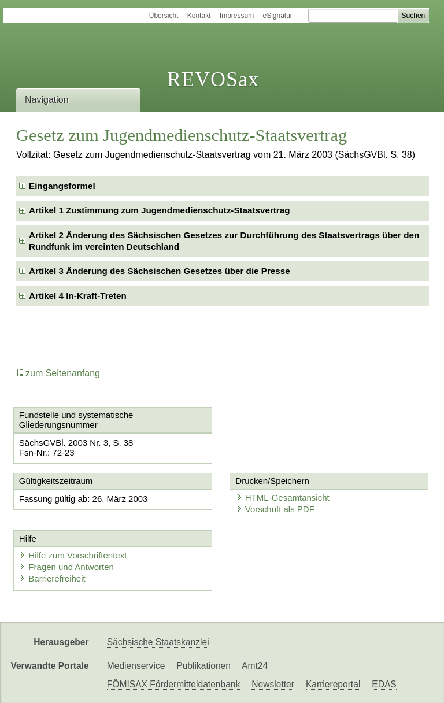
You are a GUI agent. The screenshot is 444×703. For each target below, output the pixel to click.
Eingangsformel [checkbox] (62, 186)
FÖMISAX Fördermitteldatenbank (173, 684)
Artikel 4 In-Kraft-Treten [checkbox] (78, 296)
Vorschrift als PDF (275, 509)
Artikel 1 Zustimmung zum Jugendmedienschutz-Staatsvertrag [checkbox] (159, 210)
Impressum (237, 16)
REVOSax (213, 79)
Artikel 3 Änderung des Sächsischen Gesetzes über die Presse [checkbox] (159, 271)
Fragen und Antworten (66, 567)
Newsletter (272, 684)
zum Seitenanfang (58, 373)
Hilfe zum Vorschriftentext (73, 555)
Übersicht (164, 16)
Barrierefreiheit (52, 578)
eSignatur (278, 16)
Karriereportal (333, 684)
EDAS (384, 684)
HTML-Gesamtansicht (283, 497)
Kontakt (199, 16)
